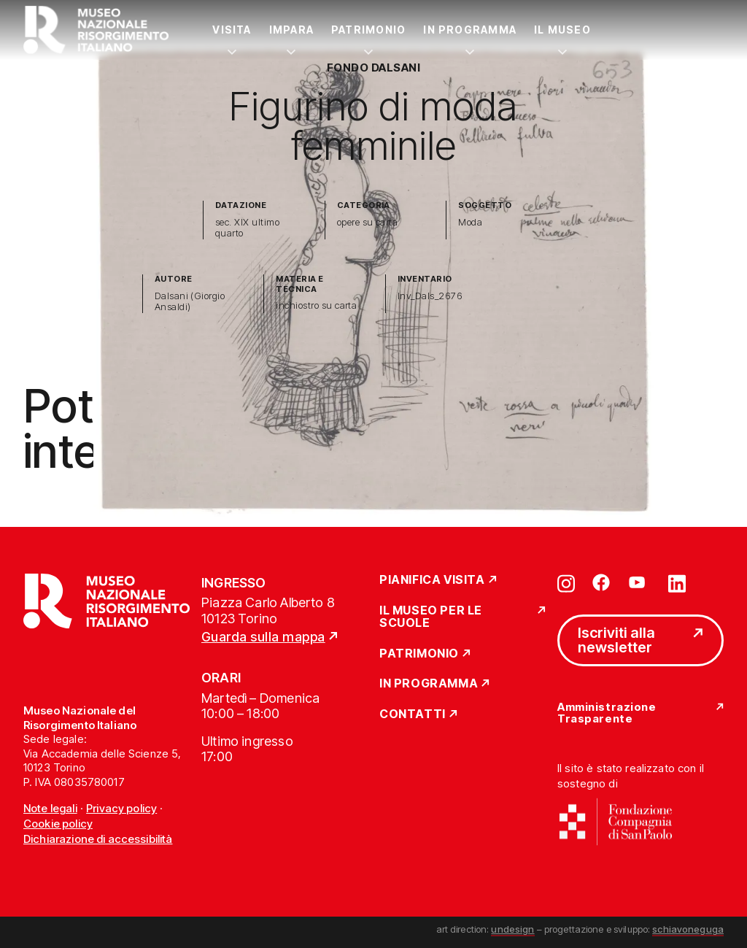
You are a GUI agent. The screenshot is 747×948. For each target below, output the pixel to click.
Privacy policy (121, 808)
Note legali (50, 808)
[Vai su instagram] (566, 582)
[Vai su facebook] (601, 582)
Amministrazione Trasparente (606, 713)
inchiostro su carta (316, 305)
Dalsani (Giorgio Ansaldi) (190, 301)
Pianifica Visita (432, 580)
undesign (512, 929)
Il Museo (562, 29)
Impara (291, 29)
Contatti (412, 714)
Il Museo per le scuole (430, 617)
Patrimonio (368, 29)
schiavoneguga (688, 929)
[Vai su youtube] (639, 582)
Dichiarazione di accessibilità (98, 839)
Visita (231, 29)
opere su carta (367, 222)
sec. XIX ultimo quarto (247, 228)
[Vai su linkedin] (677, 582)
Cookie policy (58, 824)
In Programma (469, 29)
